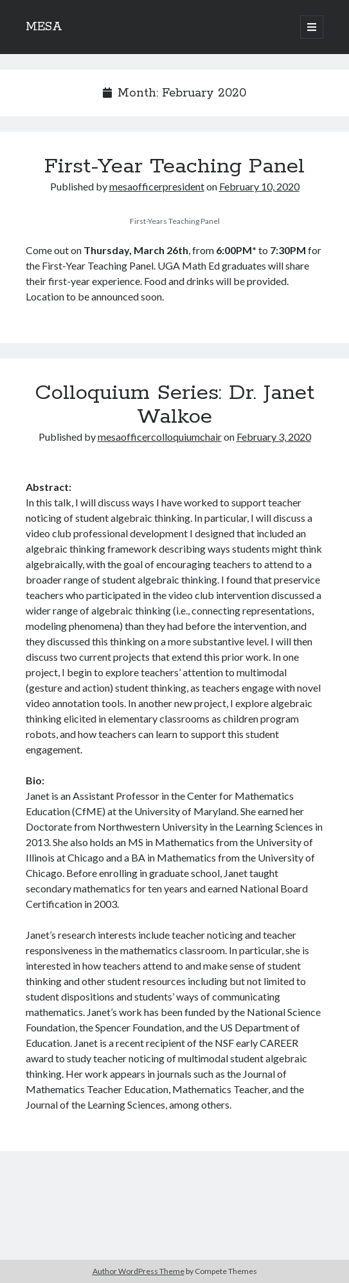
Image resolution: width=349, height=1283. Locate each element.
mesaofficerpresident (156, 186)
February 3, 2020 (274, 436)
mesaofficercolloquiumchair (160, 436)
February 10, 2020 (259, 186)
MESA (44, 27)
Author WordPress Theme (138, 1271)
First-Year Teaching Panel (174, 166)
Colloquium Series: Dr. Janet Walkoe (174, 405)
